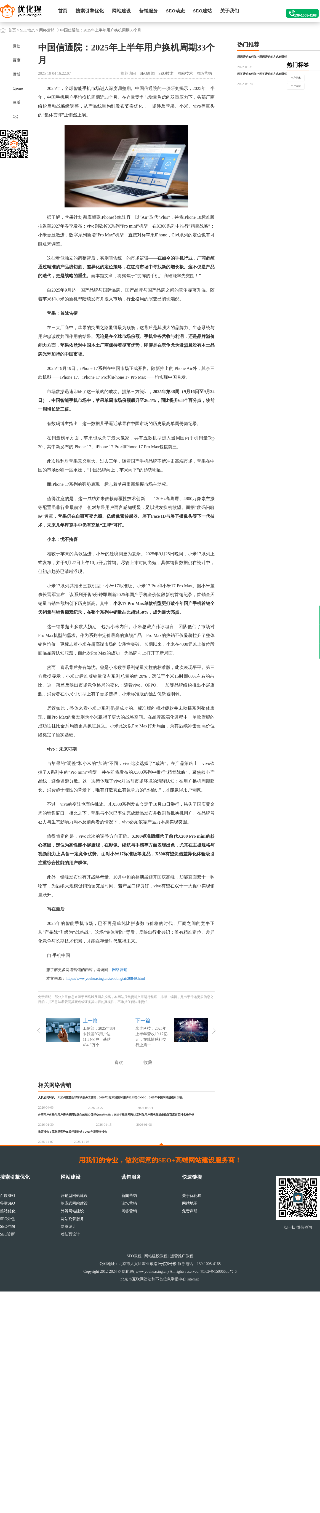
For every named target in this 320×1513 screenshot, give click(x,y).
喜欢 (118, 1062)
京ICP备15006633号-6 (218, 1493)
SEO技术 (166, 73)
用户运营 (279, 140)
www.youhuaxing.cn (151, 1493)
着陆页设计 (70, 1456)
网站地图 (190, 1425)
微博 (16, 74)
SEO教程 (134, 1477)
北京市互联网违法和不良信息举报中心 (153, 1501)
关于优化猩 (191, 1417)
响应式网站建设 (74, 1425)
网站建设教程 (155, 1477)
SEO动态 (175, 11)
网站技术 (185, 73)
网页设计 (68, 1448)
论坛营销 (129, 1425)
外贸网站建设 (72, 1433)
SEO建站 (202, 11)
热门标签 (248, 126)
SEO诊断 (7, 1456)
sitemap (193, 1501)
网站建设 (121, 11)
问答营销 (129, 1433)
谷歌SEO (7, 1425)
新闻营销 (129, 1417)
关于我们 (229, 11)
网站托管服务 (72, 1440)
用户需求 (250, 140)
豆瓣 (16, 102)
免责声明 (190, 1433)
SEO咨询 (7, 1448)
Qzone (18, 88)
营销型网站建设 (74, 1417)
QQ (15, 116)
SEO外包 (7, 1440)
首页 (62, 11)
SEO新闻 (147, 73)
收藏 (147, 1062)
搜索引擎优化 (90, 11)
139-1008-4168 (298, 11)
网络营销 (47, 30)
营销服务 (148, 11)
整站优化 (7, 1433)
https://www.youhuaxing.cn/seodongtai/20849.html (105, 978)
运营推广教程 (181, 1477)
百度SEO (7, 1417)
